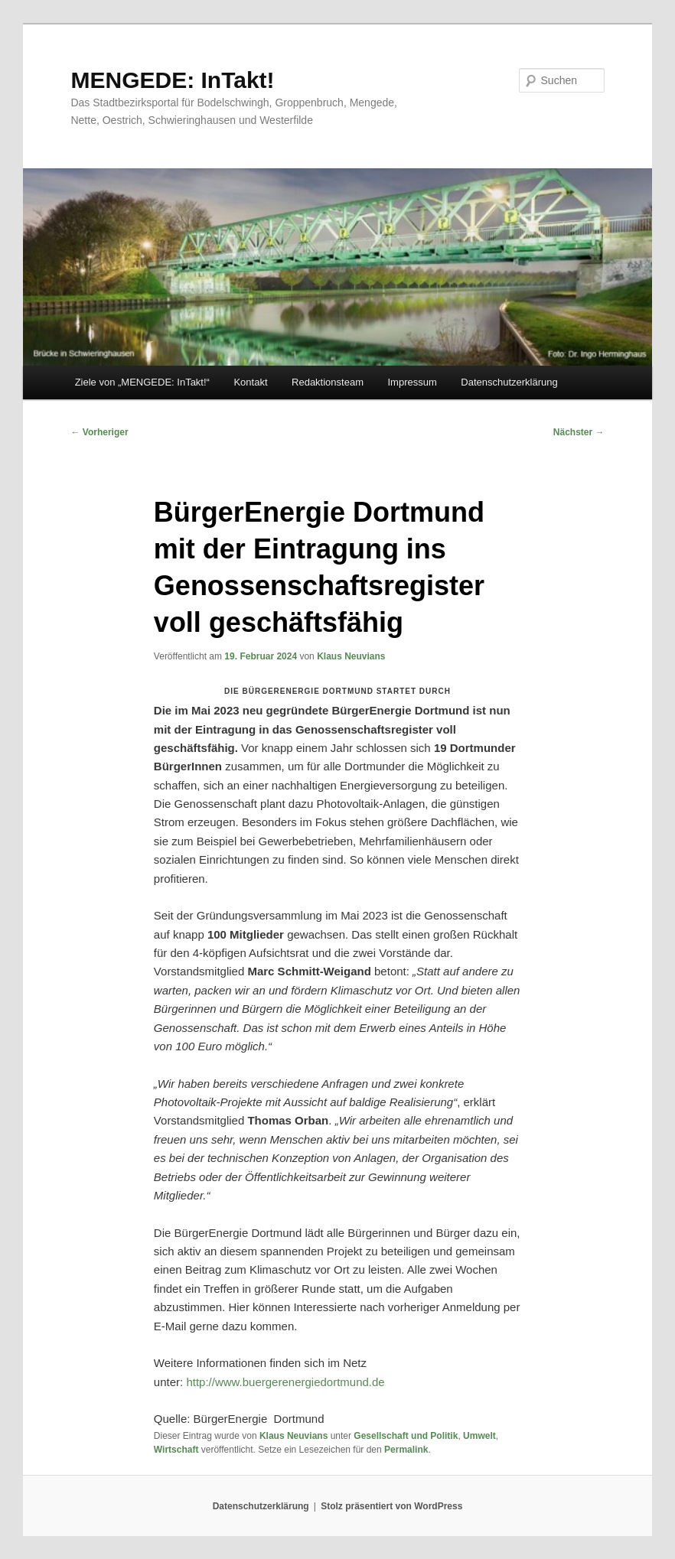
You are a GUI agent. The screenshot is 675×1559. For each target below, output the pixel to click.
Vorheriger (99, 432)
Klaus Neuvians (351, 656)
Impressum (411, 382)
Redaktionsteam (328, 382)
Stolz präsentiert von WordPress (391, 1506)
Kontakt (250, 382)
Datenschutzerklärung (509, 382)
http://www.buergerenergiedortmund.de (285, 1381)
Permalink (406, 1449)
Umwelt (479, 1435)
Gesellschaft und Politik (406, 1435)
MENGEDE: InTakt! (172, 80)
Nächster (579, 432)
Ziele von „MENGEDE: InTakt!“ (142, 382)
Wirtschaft (176, 1449)
